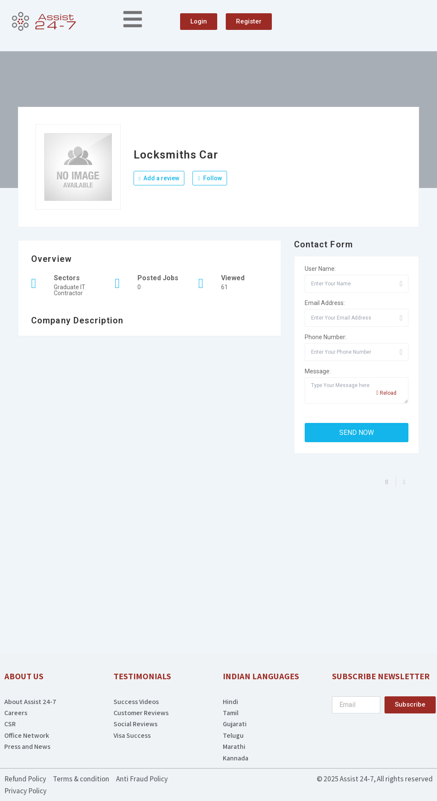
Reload (386, 393)
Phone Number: (326, 337)
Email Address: (325, 302)
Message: (318, 371)
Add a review (159, 178)
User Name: (320, 268)
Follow (209, 178)
